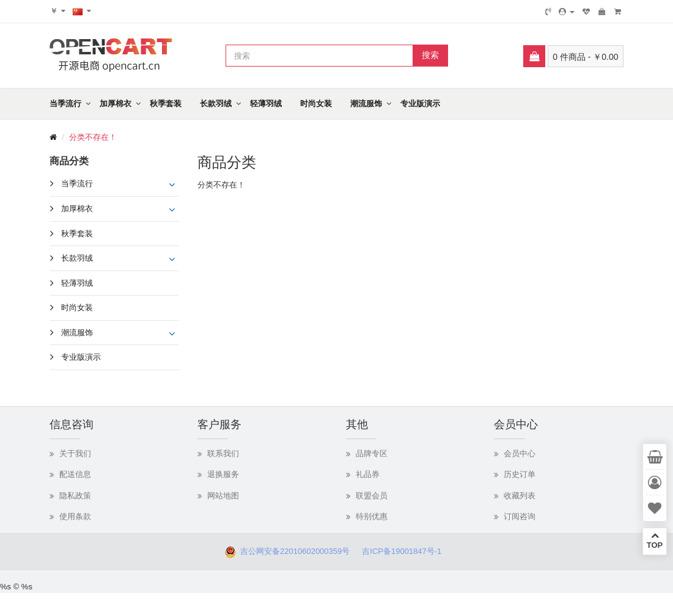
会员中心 (519, 453)
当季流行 (65, 103)
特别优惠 (372, 516)
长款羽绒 (216, 103)
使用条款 (75, 516)
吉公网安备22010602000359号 (293, 551)
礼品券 (368, 474)
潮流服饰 (366, 103)
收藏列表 (519, 495)
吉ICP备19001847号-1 (405, 551)
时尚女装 (316, 103)
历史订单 (519, 474)
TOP (654, 540)
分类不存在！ (93, 137)
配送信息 (75, 474)
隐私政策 (75, 495)
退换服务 (223, 474)
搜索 (430, 55)
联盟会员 (372, 495)
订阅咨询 (519, 516)
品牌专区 (372, 453)
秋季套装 (166, 103)
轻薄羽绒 (266, 103)
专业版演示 (420, 103)
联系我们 (223, 453)
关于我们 (75, 453)
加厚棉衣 (115, 103)
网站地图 (223, 495)
